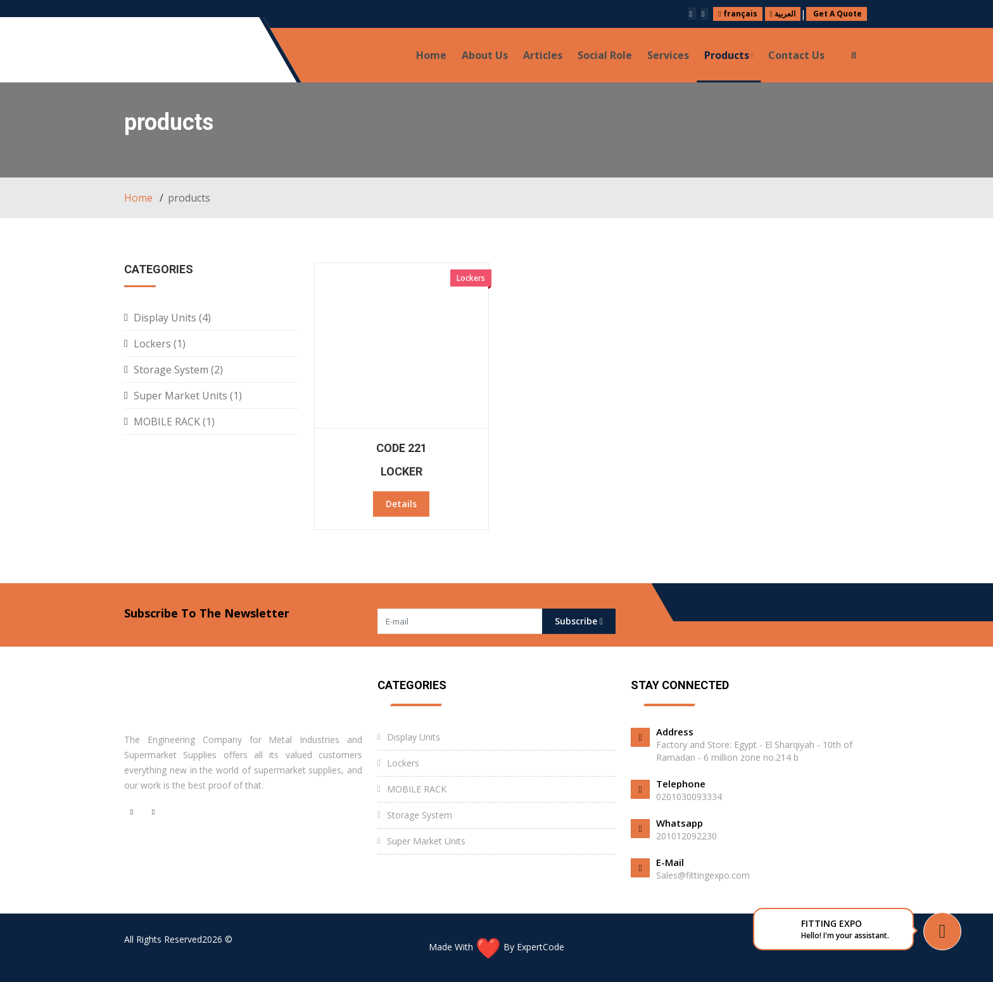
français (737, 13)
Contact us (796, 55)
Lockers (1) (160, 344)
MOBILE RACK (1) (174, 422)
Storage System (419, 815)
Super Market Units (426, 841)
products (728, 55)
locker (401, 471)
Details (401, 504)
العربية (782, 13)
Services (668, 55)
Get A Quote (836, 13)
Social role (605, 55)
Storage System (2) (178, 370)
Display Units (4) (172, 318)
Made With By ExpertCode (496, 947)
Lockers (403, 763)
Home (431, 55)
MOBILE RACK (416, 789)
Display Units (413, 737)
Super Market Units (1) (188, 396)
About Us (485, 55)
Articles (542, 55)
